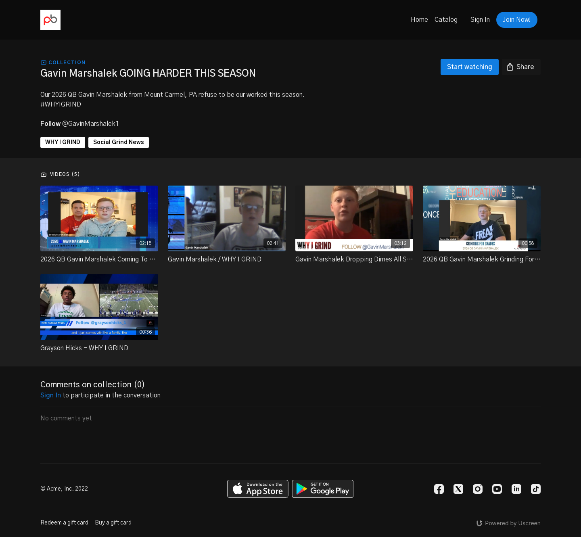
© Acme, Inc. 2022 (64, 489)
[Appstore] (257, 489)
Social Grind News (118, 142)
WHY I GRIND (62, 142)
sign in (50, 395)
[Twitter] (458, 489)
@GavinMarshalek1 (90, 124)
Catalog (446, 20)
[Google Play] (323, 489)
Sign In (480, 20)
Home (419, 20)
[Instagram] (478, 489)
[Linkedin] (516, 489)
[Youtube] (497, 489)
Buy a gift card (113, 523)
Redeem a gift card (64, 523)
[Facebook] (439, 489)
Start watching (469, 67)
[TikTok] (536, 489)
